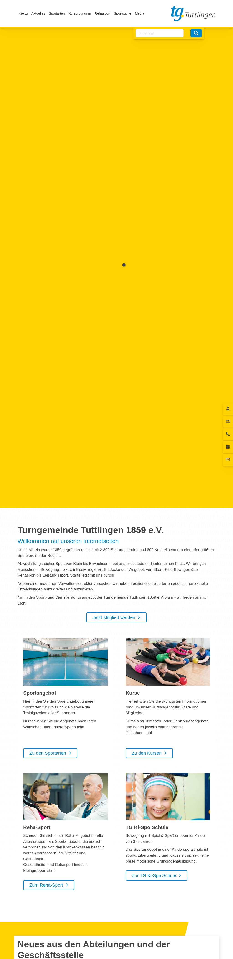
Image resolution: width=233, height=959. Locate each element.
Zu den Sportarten (47, 753)
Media (139, 13)
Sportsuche (122, 13)
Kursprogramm (79, 13)
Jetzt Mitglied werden (114, 617)
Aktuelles (38, 13)
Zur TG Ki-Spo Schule (154, 875)
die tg (23, 13)
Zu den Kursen (147, 753)
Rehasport (102, 13)
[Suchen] (196, 33)
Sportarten (57, 13)
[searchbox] (160, 33)
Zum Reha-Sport (46, 885)
